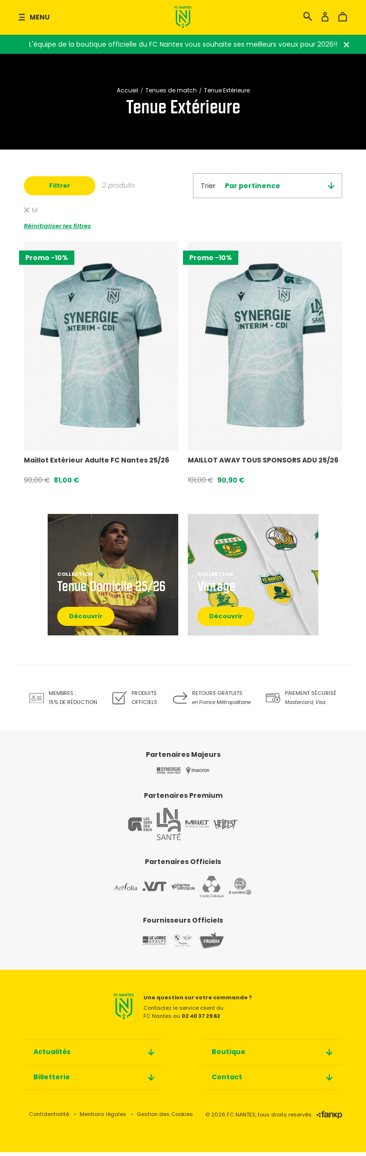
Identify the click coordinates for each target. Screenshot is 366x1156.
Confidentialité (49, 1118)
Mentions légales (103, 1118)
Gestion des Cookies (165, 1118)
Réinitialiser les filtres (57, 229)
